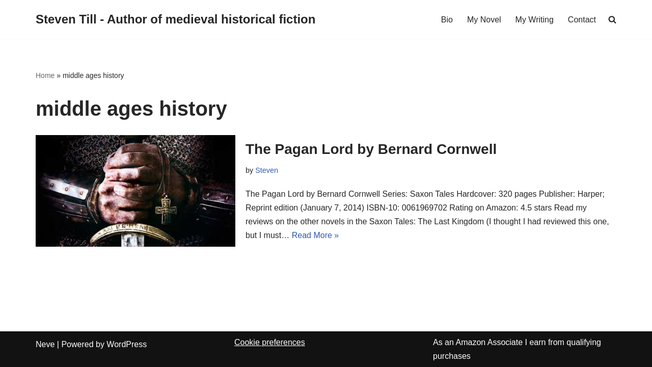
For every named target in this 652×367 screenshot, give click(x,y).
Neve (45, 344)
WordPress (126, 344)
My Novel (484, 19)
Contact (582, 19)
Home (45, 75)
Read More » (315, 235)
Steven (266, 170)
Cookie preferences (269, 342)
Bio (447, 19)
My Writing (534, 19)
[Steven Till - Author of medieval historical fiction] (175, 19)
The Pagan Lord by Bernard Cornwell (371, 149)
